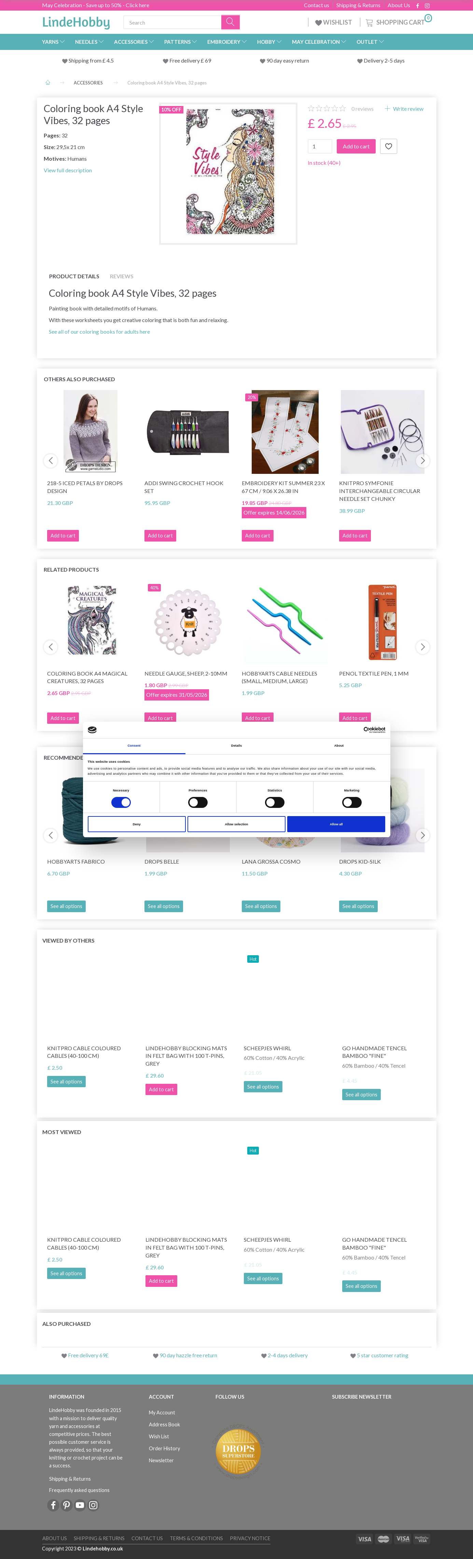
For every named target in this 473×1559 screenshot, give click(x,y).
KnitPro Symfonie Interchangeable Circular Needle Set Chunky (379, 491)
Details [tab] (236, 745)
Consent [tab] (133, 745)
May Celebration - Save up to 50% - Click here (95, 5)
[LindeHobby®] (76, 20)
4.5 (110, 60)
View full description (68, 170)
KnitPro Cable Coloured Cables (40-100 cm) (84, 1052)
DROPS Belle (161, 861)
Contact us (316, 5)
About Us (399, 5)
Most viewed (61, 1132)
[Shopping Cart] (398, 21)
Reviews (122, 276)
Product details (74, 276)
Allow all (336, 824)
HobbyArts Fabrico (76, 861)
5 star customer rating (382, 1355)
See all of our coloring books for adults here (99, 331)
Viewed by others (68, 940)
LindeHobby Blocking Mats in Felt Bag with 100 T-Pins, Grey (186, 1056)
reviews (362, 108)
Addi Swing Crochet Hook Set (183, 487)
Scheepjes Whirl (267, 1048)
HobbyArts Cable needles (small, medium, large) (279, 677)
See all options (66, 906)
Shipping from (85, 60)
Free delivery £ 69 (190, 60)
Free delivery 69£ (88, 1355)
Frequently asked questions (79, 1490)
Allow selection (236, 824)
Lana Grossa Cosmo (271, 861)
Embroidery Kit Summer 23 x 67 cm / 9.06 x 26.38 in (283, 487)
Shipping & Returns (358, 5)
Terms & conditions (196, 1538)
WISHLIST (334, 22)
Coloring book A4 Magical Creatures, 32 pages (87, 677)
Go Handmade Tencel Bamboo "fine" (374, 1052)
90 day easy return (287, 60)
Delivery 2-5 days (384, 60)
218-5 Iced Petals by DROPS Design (85, 487)
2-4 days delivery (288, 1355)
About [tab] (339, 745)
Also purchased (66, 1323)
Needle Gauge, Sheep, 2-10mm (185, 673)
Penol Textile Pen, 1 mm (374, 673)
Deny (137, 824)
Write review (407, 108)
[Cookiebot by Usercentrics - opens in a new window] (355, 730)
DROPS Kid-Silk (360, 861)
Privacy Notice (250, 1538)
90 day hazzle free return (188, 1355)
